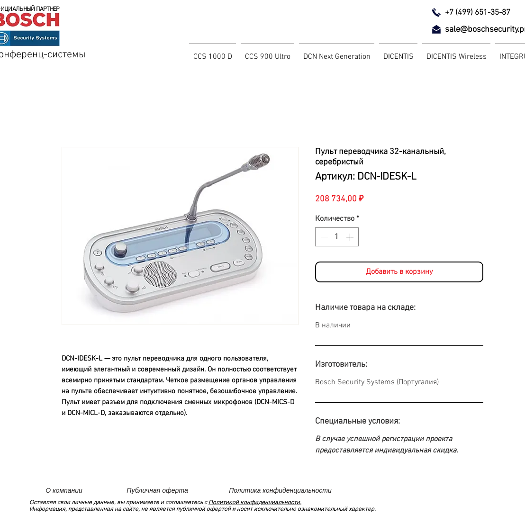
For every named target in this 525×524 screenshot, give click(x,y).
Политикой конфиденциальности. (254, 502)
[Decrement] (323, 237)
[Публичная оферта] (157, 490)
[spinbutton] (337, 237)
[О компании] (64, 490)
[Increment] (350, 237)
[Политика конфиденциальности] (280, 490)
